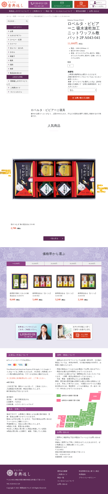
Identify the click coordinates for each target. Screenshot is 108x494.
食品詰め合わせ (16, 73)
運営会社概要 (81, 11)
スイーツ (13, 44)
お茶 (11, 31)
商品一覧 (49, 11)
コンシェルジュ (16, 92)
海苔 (11, 69)
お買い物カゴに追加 (82, 98)
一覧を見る (54, 238)
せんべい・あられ (16, 48)
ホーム (9, 16)
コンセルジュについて (64, 11)
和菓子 (12, 56)
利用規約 (82, 474)
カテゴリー (17, 27)
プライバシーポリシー (87, 477)
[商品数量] (70, 65)
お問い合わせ (94, 11)
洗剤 (11, 64)
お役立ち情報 (18, 77)
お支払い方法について (18, 355)
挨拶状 (70, 72)
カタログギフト (16, 35)
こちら (95, 77)
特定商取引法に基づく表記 (89, 471)
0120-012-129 (15, 484)
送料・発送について (66, 355)
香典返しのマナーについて (19, 11)
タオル (12, 52)
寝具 (14, 16)
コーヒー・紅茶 (16, 40)
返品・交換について (17, 409)
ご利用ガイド (37, 11)
